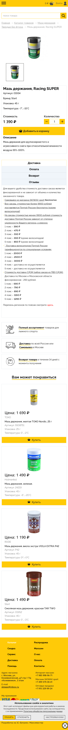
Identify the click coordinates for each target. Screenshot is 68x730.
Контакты (39, 666)
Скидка (11, 648)
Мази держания (46, 22)
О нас (37, 654)
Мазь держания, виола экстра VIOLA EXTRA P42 (32, 546)
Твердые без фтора (12, 27)
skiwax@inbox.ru (10, 687)
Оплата (38, 660)
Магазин (38, 648)
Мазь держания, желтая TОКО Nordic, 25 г (28, 421)
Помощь (12, 666)
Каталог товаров (23, 22)
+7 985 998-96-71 (44, 675)
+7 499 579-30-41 (44, 681)
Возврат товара (28, 359)
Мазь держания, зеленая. (18, 483)
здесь (50, 305)
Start (14, 98)
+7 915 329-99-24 (44, 688)
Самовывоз (25, 347)
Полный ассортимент (31, 327)
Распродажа (41, 642)
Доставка (24, 343)
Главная (5, 22)
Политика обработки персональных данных (42, 711)
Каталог (11, 642)
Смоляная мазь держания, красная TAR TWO (30, 608)
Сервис (11, 654)
